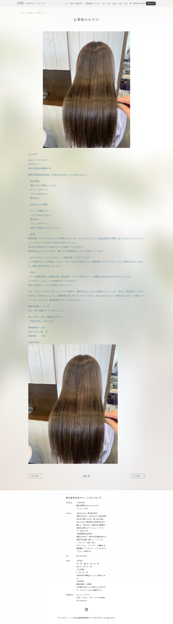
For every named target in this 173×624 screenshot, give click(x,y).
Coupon (114, 3)
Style (108, 3)
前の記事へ (35, 476)
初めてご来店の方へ (77, 3)
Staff (103, 3)
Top (66, 3)
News (126, 3)
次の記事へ (137, 476)
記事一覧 (86, 476)
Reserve (151, 3)
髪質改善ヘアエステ (93, 3)
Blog (120, 3)
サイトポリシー (63, 618)
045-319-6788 (139, 3)
